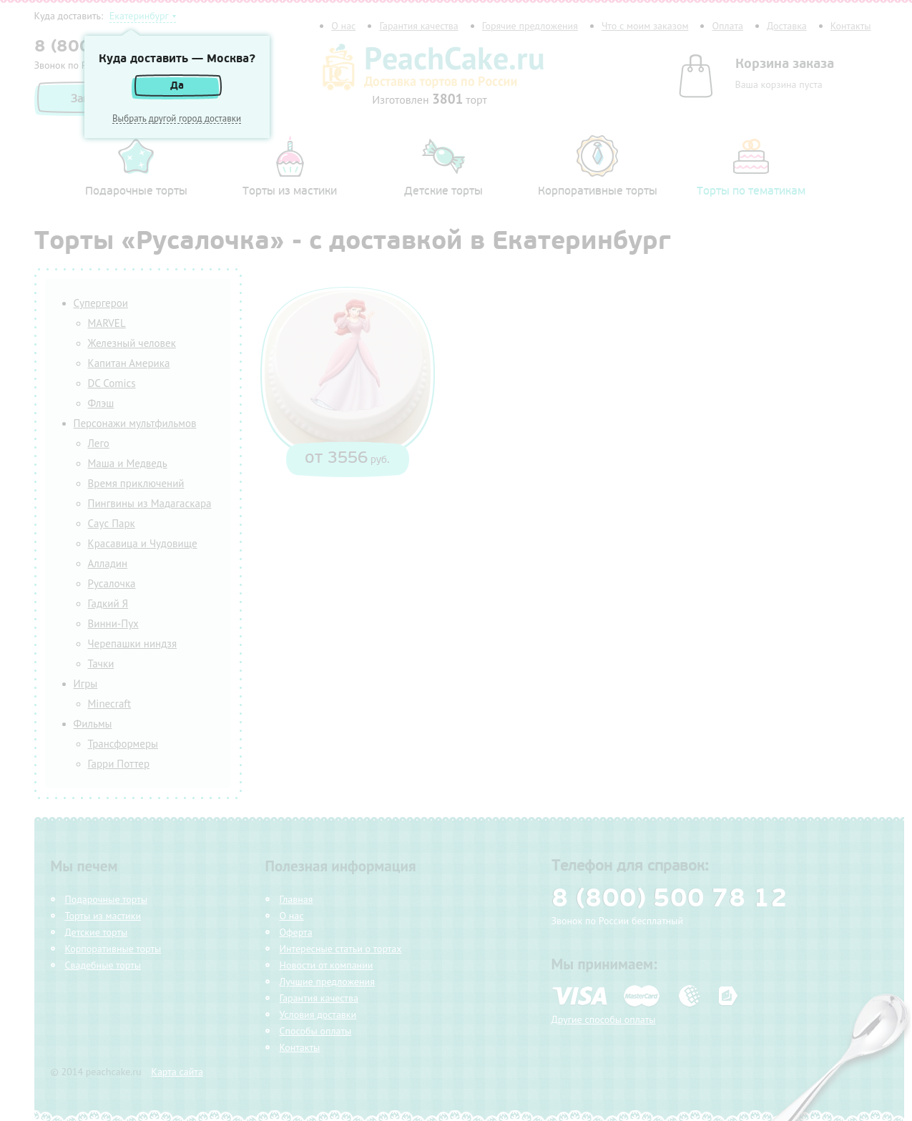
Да (177, 85)
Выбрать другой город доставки (176, 119)
